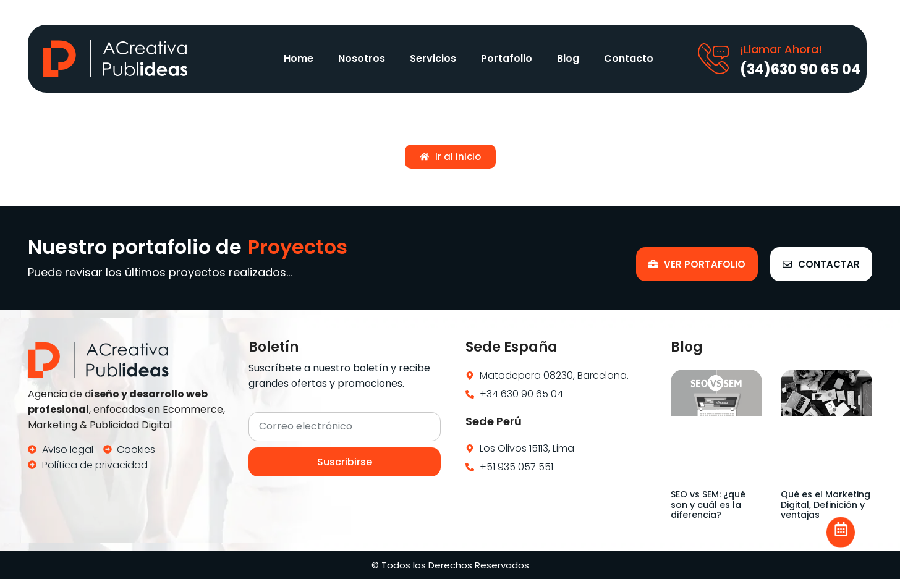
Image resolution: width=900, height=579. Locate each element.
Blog (568, 58)
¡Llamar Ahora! (781, 49)
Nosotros (361, 58)
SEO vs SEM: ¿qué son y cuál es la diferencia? (708, 505)
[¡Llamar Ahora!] (713, 58)
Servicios (433, 58)
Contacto (628, 58)
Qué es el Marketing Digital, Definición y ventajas (825, 505)
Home (298, 58)
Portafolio (506, 58)
